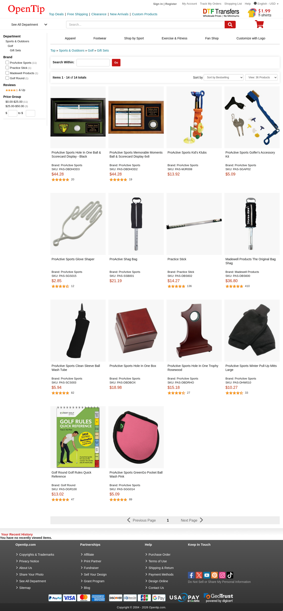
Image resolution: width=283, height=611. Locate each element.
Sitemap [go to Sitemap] (25, 588)
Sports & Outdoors (17, 41)
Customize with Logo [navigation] (251, 38)
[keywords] (145, 24)
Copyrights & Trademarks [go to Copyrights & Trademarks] (36, 554)
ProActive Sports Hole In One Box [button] (132, 366)
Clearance (98, 14)
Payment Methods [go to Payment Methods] (161, 574)
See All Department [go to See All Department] (32, 581)
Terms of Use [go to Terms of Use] (158, 561)
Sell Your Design (95, 574)
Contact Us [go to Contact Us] (156, 588)
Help (248, 3)
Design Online (158, 581)
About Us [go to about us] (25, 568)
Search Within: (63, 62)
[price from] (12, 113)
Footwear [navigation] (100, 38)
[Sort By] (223, 77)
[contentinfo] (26, 9)
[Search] (230, 24)
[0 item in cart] (259, 25)
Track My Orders (210, 3)
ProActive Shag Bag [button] (123, 259)
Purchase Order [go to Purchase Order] (159, 554)
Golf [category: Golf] (91, 50)
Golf (10, 46)
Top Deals (56, 14)
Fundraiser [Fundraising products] (91, 568)
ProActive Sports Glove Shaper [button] (73, 259)
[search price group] (38, 113)
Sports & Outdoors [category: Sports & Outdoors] (71, 50)
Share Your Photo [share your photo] (31, 574)
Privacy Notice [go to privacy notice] (29, 561)
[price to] (29, 113)
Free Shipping (77, 14)
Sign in (158, 4)
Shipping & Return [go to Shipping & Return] (161, 568)
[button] (266, 3)
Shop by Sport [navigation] (134, 38)
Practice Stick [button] (177, 259)
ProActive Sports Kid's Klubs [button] (187, 152)
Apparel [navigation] (70, 38)
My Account (189, 3)
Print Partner (92, 561)
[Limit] (261, 77)
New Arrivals (119, 14)
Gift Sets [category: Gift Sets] (103, 50)
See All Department (24, 24)
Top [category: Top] (52, 50)
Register (171, 4)
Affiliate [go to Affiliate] (89, 554)
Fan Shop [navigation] (212, 38)
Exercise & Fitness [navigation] (174, 38)
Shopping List (233, 3)
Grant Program (94, 581)
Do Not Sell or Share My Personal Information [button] (219, 582)
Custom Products (144, 14)
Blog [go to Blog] (87, 588)
